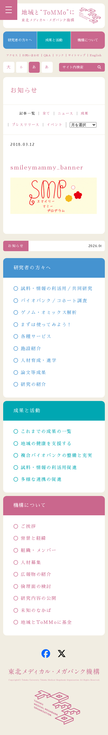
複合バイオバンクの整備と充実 (56, 455)
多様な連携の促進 (41, 479)
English (95, 55)
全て (46, 113)
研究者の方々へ (20, 40)
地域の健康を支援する (46, 443)
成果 (85, 113)
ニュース (65, 113)
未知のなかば (36, 610)
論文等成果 (33, 372)
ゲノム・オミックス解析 (49, 312)
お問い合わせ (30, 55)
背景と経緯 (33, 538)
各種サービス (36, 336)
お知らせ (16, 246)
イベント (54, 124)
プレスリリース (26, 124)
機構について (87, 40)
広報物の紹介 (36, 574)
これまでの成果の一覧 (46, 431)
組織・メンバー (39, 550)
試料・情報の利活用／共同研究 (56, 288)
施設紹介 (31, 348)
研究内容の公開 (39, 598)
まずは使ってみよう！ (46, 324)
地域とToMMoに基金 (46, 622)
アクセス (12, 55)
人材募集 (31, 562)
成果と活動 (53, 40)
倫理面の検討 (36, 586)
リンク (59, 55)
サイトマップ (76, 55)
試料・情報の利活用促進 (49, 467)
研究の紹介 (33, 384)
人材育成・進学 (39, 360)
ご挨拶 (28, 526)
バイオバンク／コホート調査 (54, 301)
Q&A (47, 55)
